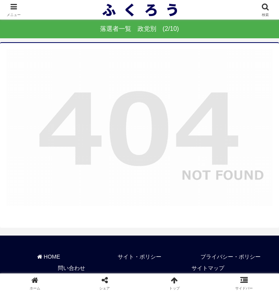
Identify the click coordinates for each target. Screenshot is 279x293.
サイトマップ (207, 268)
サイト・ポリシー (139, 257)
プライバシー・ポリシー (230, 257)
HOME (48, 257)
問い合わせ (71, 268)
